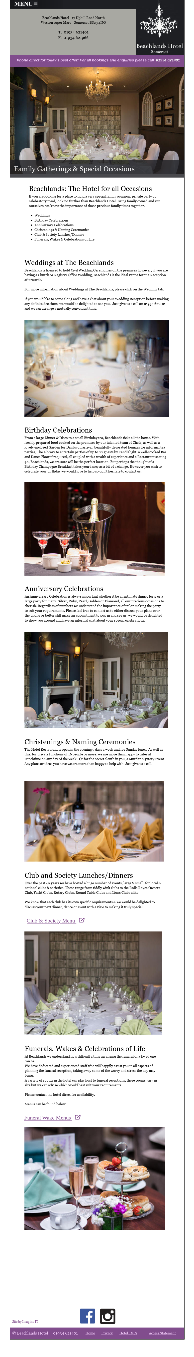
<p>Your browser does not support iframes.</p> (59, 1119)
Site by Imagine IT (25, 1322)
